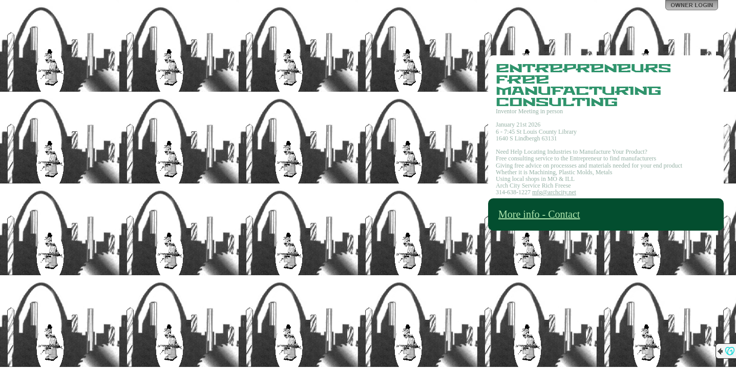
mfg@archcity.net (554, 192)
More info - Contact (539, 214)
